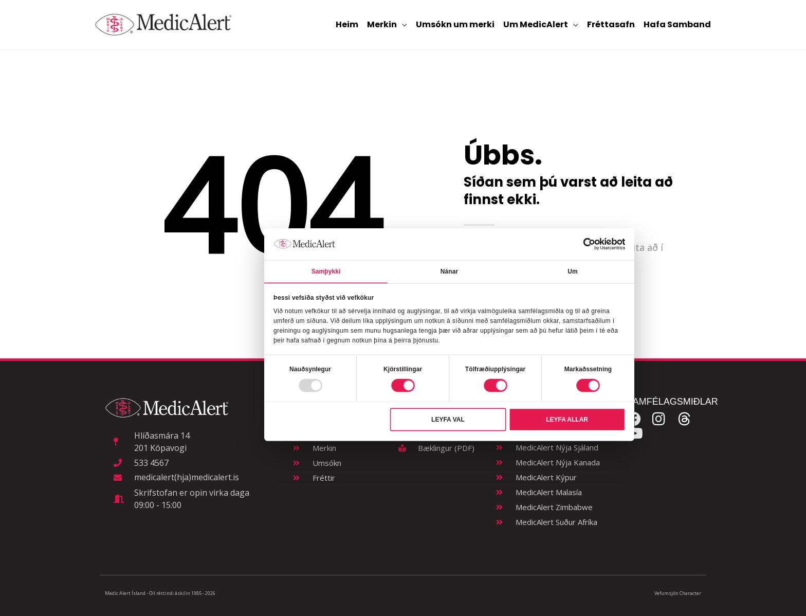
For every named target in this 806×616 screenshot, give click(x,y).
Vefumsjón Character (677, 593)
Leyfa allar (567, 419)
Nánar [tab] (449, 271)
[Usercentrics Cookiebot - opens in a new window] (589, 244)
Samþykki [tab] (326, 271)
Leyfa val (448, 419)
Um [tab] (572, 271)
